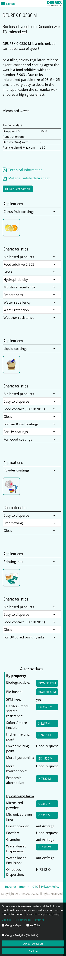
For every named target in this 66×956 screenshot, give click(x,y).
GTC (35, 886)
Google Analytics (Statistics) (21, 935)
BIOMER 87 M (47, 683)
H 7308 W (44, 847)
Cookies (6, 919)
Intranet (10, 886)
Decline (33, 951)
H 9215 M (44, 735)
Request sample (18, 189)
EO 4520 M (45, 707)
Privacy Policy (50, 886)
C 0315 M (44, 815)
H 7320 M (44, 779)
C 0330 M (44, 804)
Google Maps (13, 925)
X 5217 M (44, 723)
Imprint (24, 886)
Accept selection (33, 943)
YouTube (35, 925)
